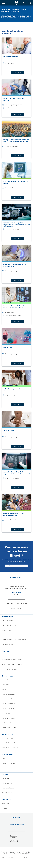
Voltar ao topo (17, 578)
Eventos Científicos (7, 723)
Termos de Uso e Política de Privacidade (16, 852)
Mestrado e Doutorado (8, 708)
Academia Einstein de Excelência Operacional (15, 639)
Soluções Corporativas (8, 763)
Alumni (4, 655)
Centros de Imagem (7, 738)
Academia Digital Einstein (9, 727)
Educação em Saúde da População (12, 659)
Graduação (5, 689)
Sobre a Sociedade (7, 620)
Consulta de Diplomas (8, 788)
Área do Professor (7, 783)
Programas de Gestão (8, 718)
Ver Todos (5, 768)
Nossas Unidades (7, 630)
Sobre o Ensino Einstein (9, 625)
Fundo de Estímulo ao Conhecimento (12, 664)
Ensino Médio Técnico (8, 680)
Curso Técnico (6, 684)
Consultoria (5, 758)
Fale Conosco (6, 803)
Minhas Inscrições (7, 793)
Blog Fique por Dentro (8, 644)
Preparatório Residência (9, 694)
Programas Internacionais (9, 669)
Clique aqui (13, 836)
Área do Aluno (6, 778)
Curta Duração (6, 713)
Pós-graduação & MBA (8, 703)
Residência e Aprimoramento (10, 699)
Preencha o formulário (16, 566)
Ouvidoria (4, 808)
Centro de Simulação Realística (11, 743)
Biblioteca (4, 635)
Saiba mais (17, 72)
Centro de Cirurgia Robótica (10, 747)
